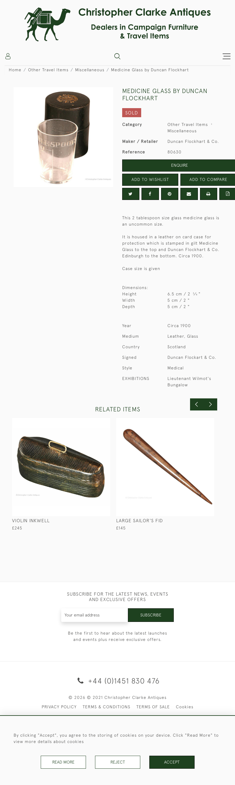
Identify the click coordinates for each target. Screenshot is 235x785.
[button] (117, 56)
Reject (117, 762)
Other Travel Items (48, 69)
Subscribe (150, 615)
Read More (63, 762)
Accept (171, 762)
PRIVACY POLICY (59, 706)
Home (15, 69)
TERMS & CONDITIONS (106, 706)
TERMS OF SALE (153, 706)
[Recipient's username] (94, 615)
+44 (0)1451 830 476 (117, 680)
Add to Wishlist (150, 179)
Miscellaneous (89, 69)
